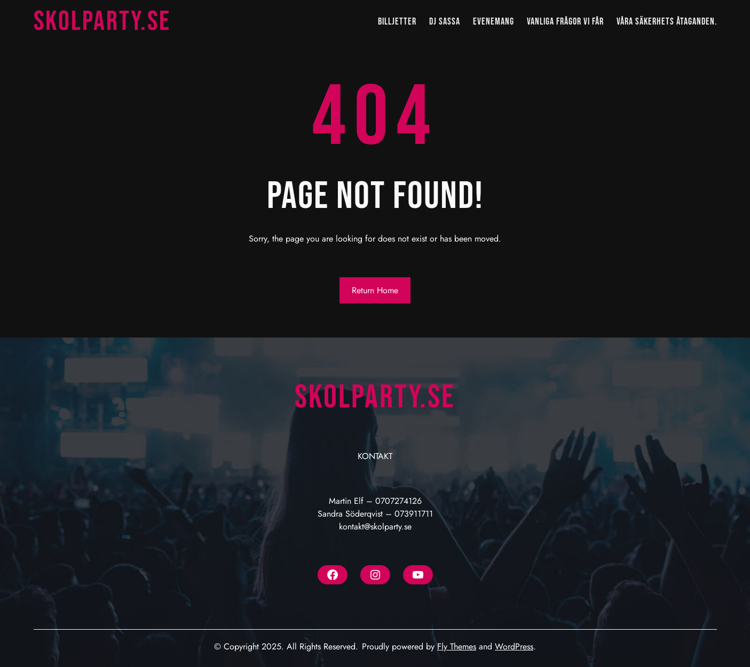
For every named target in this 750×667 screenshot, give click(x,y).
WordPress (514, 646)
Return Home (375, 290)
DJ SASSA (444, 21)
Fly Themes (456, 646)
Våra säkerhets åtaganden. (667, 21)
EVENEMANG (493, 21)
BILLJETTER (397, 21)
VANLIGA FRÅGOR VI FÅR (565, 21)
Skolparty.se (102, 21)
